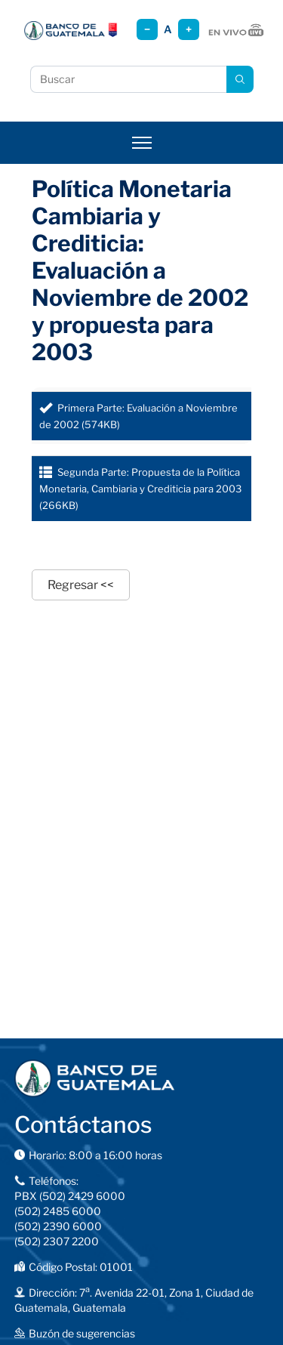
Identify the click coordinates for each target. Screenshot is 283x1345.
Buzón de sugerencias (82, 1333)
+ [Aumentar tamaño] (189, 29)
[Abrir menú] (142, 143)
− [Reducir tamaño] (147, 29)
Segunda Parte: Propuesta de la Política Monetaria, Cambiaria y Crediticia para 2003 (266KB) (140, 488)
